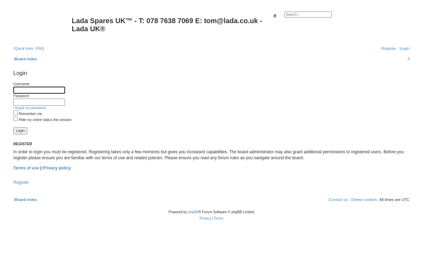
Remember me (27, 114)
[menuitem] (39, 48)
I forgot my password (29, 108)
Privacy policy (57, 168)
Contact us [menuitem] (338, 199)
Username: (21, 84)
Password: (21, 96)
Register (21, 182)
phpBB (193, 212)
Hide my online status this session (42, 120)
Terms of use (26, 168)
